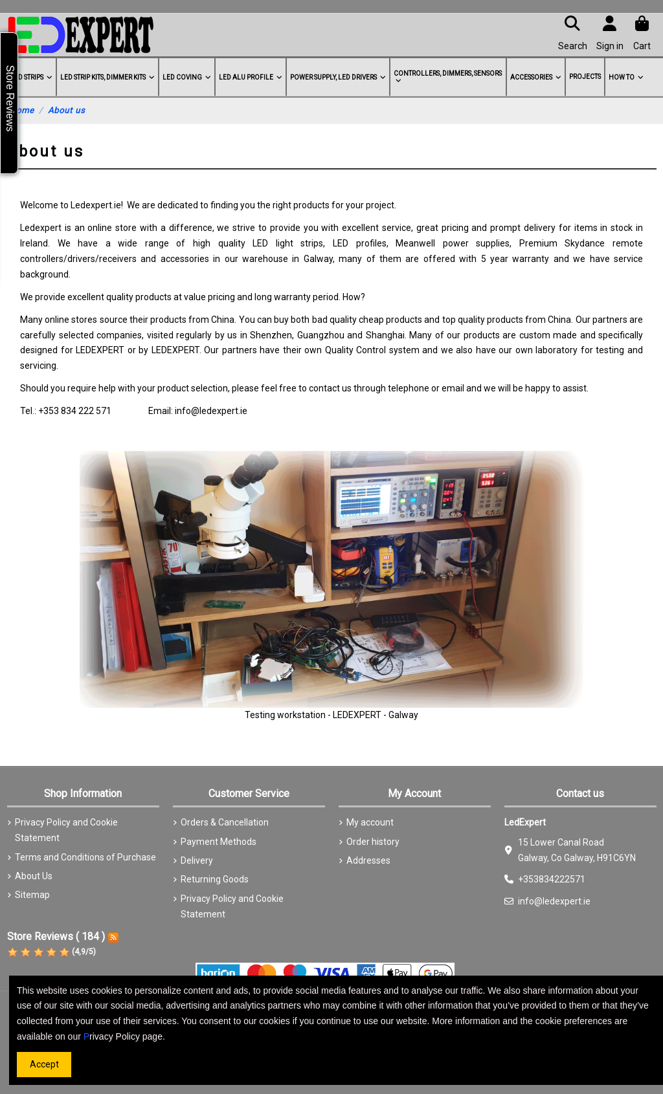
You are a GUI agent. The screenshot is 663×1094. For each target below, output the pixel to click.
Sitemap (32, 895)
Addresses (368, 860)
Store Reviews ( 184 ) (56, 936)
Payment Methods (218, 842)
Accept (44, 1064)
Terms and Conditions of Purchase (85, 857)
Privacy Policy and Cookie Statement (66, 830)
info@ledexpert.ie (554, 901)
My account (370, 822)
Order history (372, 842)
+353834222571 (551, 879)
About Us (33, 876)
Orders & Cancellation (225, 822)
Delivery (197, 860)
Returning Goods (215, 879)
